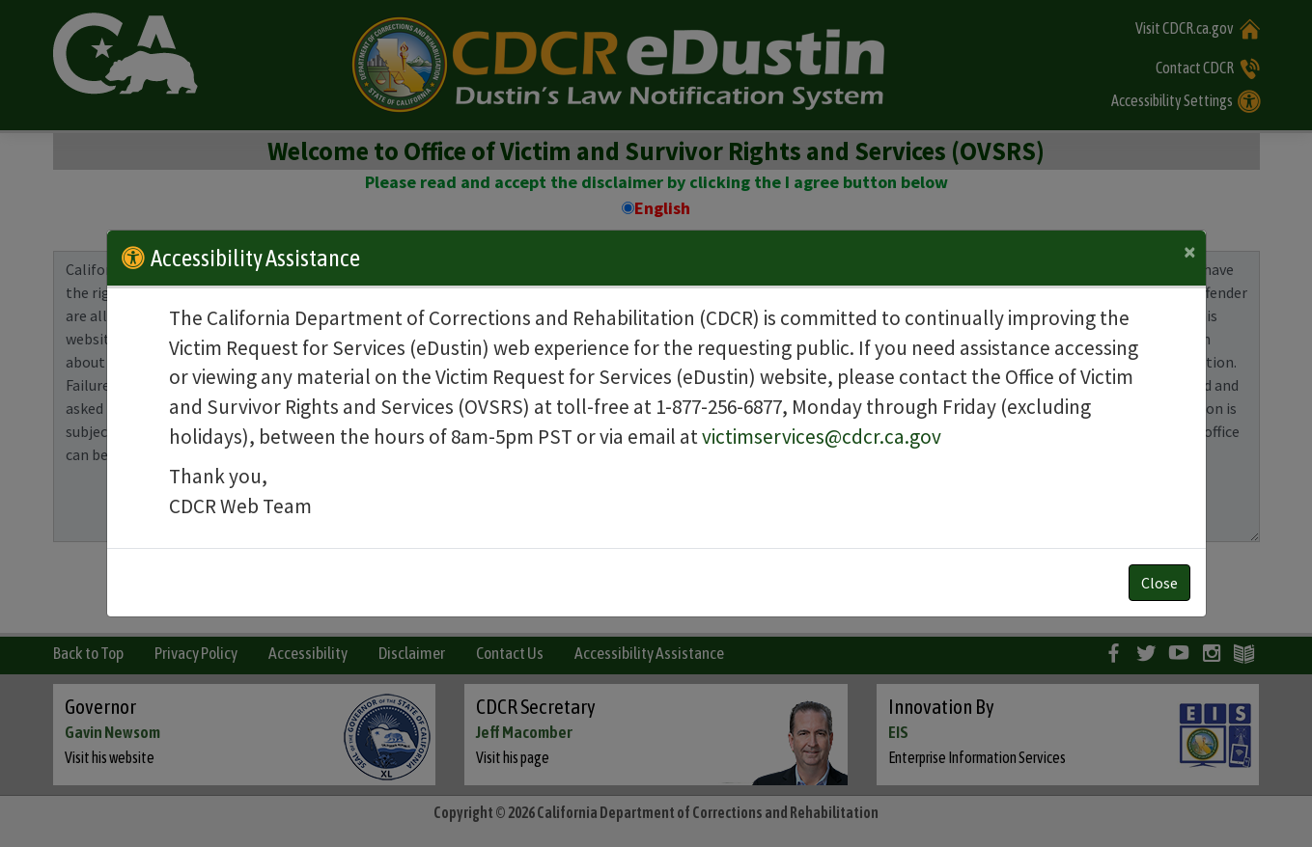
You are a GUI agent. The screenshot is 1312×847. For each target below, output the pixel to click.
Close (1159, 582)
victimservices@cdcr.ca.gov (821, 437)
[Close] (1190, 252)
